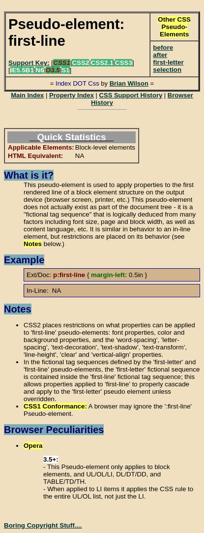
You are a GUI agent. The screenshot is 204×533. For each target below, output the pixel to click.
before (163, 47)
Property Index (71, 95)
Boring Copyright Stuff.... (43, 525)
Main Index (27, 95)
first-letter (168, 62)
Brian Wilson (129, 83)
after (160, 55)
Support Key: (29, 62)
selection (167, 69)
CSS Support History (131, 95)
